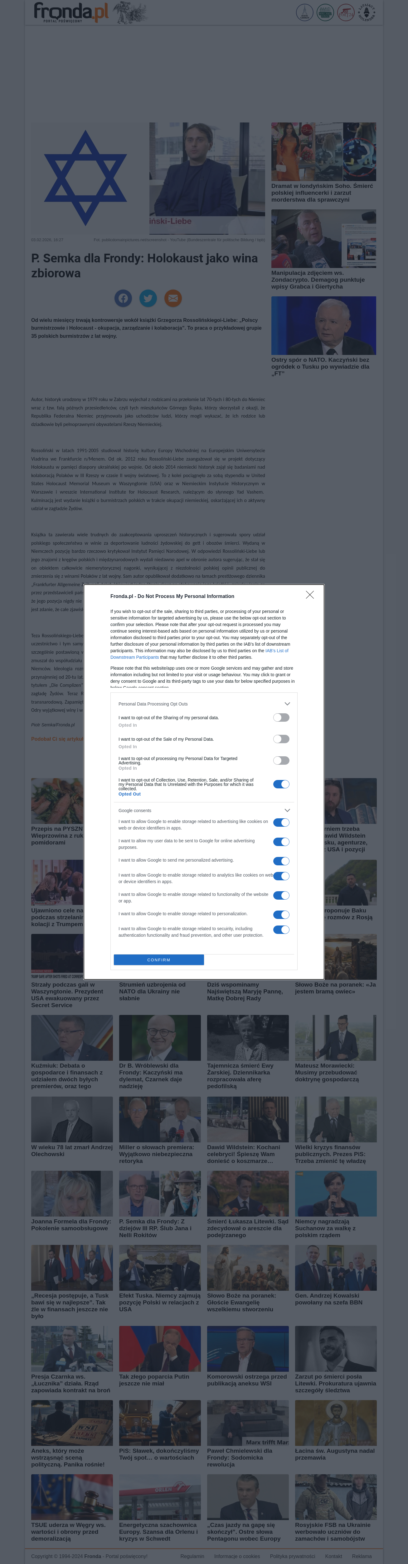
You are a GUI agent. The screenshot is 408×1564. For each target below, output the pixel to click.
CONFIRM (159, 959)
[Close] (312, 597)
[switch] (281, 717)
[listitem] (204, 704)
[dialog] (204, 782)
